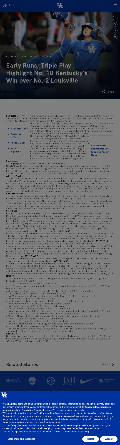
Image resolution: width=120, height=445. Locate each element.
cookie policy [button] (79, 410)
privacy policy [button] (103, 404)
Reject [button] (90, 439)
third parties (57, 413)
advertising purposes (40, 419)
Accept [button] (108, 439)
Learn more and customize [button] (21, 439)
